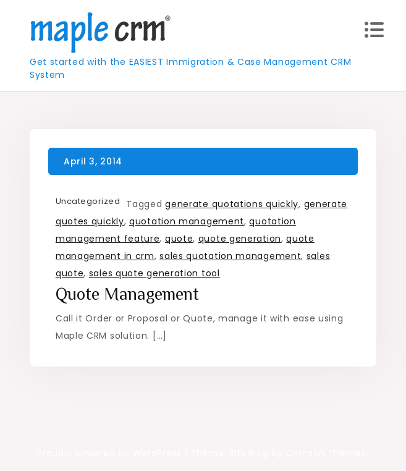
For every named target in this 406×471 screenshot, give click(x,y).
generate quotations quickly (231, 204)
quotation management (186, 221)
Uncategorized (88, 201)
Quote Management (127, 293)
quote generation (239, 238)
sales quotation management (230, 256)
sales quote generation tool (154, 273)
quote (179, 238)
